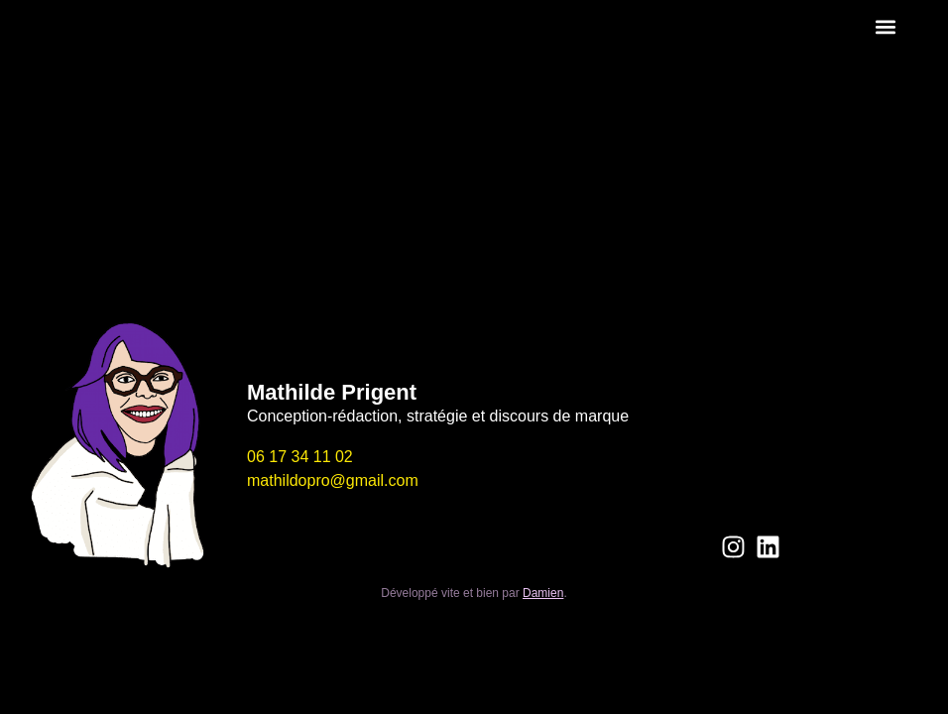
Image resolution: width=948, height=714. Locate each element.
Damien (543, 593)
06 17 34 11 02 (300, 456)
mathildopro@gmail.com (332, 480)
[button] (886, 26)
